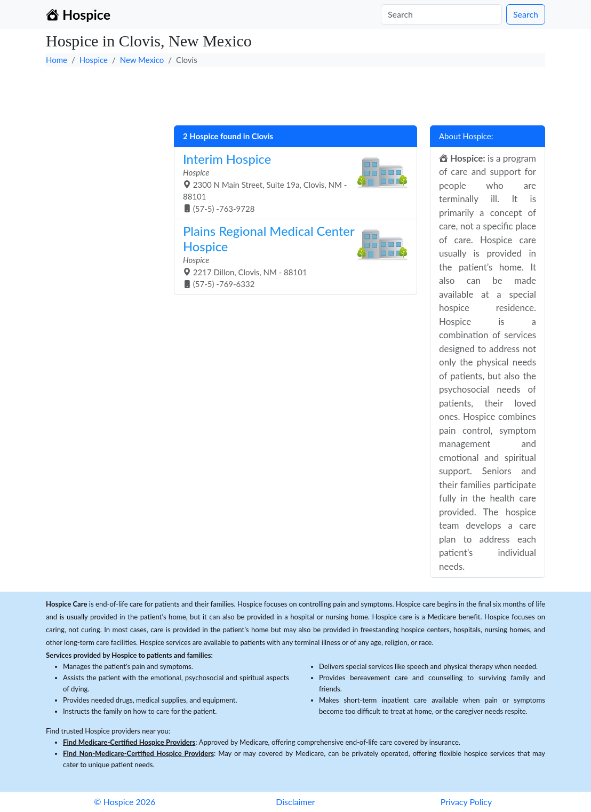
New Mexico (142, 60)
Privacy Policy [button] (466, 802)
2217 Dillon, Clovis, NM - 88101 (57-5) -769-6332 (291, 256)
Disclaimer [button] (295, 802)
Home (56, 60)
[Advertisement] (295, 93)
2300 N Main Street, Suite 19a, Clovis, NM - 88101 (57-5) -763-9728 (291, 182)
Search (525, 14)
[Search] (441, 14)
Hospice (93, 60)
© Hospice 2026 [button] (124, 802)
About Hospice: (466, 136)
